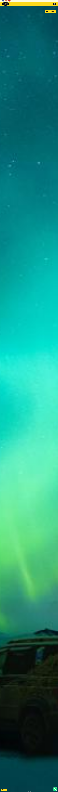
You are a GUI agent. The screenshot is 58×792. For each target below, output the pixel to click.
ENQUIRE (50, 12)
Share (4, 790)
